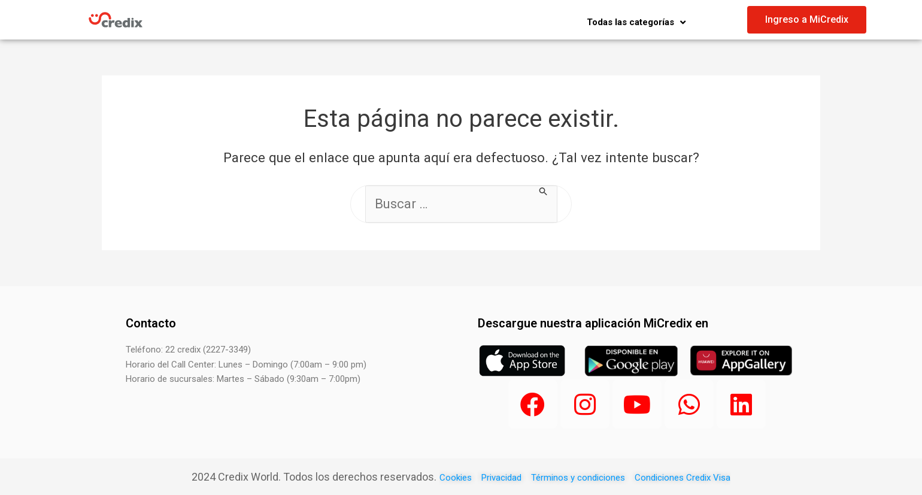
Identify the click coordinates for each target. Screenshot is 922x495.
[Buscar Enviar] (543, 192)
